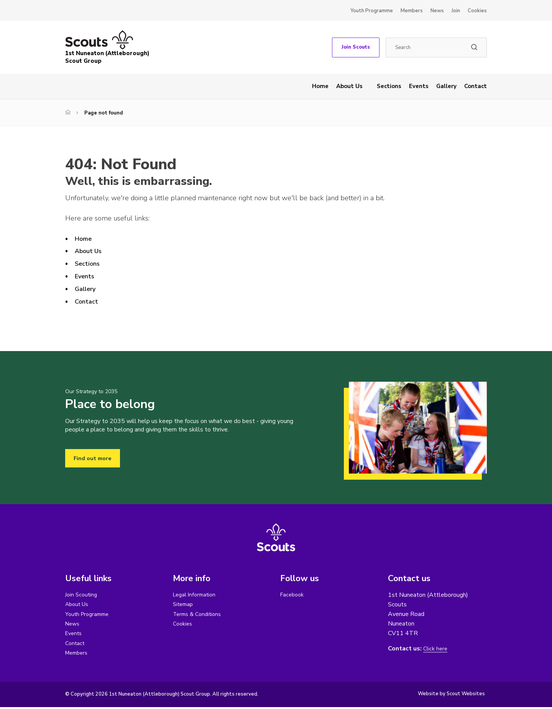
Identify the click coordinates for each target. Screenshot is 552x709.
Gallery (446, 86)
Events (419, 86)
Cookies (477, 10)
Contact (475, 86)
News (437, 10)
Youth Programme (371, 10)
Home (320, 86)
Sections (389, 86)
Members (412, 10)
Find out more (94, 458)
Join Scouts (356, 47)
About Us (349, 86)
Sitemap (184, 605)
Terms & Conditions (199, 615)
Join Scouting (82, 595)
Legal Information (196, 595)
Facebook (293, 595)
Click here (436, 648)
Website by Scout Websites (451, 695)
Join (456, 10)
